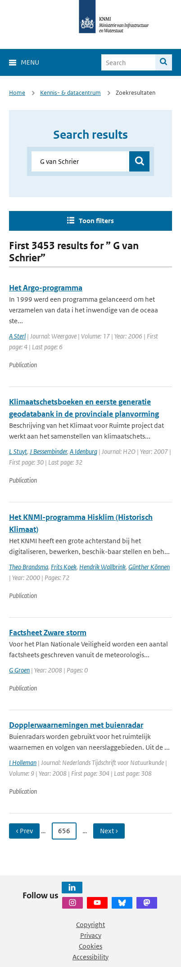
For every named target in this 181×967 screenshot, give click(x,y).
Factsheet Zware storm (47, 632)
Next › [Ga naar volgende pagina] (109, 830)
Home (17, 93)
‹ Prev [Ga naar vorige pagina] (24, 830)
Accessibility (90, 957)
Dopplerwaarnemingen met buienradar (76, 725)
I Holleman (22, 762)
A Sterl (17, 336)
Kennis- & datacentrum (70, 93)
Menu (30, 62)
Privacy (90, 935)
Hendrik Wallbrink (102, 567)
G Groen (19, 670)
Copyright (90, 924)
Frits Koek (64, 567)
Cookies (90, 946)
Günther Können (149, 567)
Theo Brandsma (28, 567)
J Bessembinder (48, 451)
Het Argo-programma (45, 288)
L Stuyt (18, 451)
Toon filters (96, 220)
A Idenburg (83, 451)
